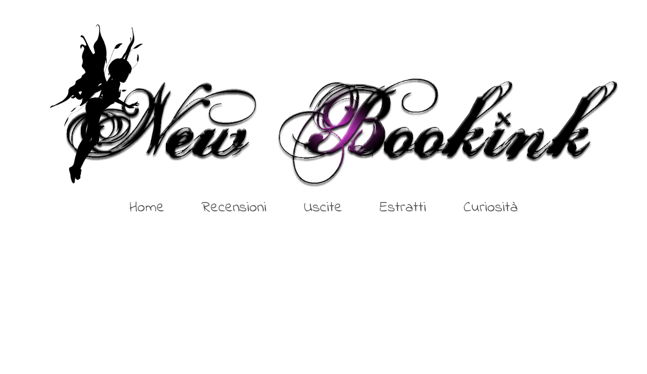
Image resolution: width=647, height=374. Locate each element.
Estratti (402, 207)
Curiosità (490, 207)
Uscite (323, 207)
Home (147, 207)
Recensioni (234, 207)
